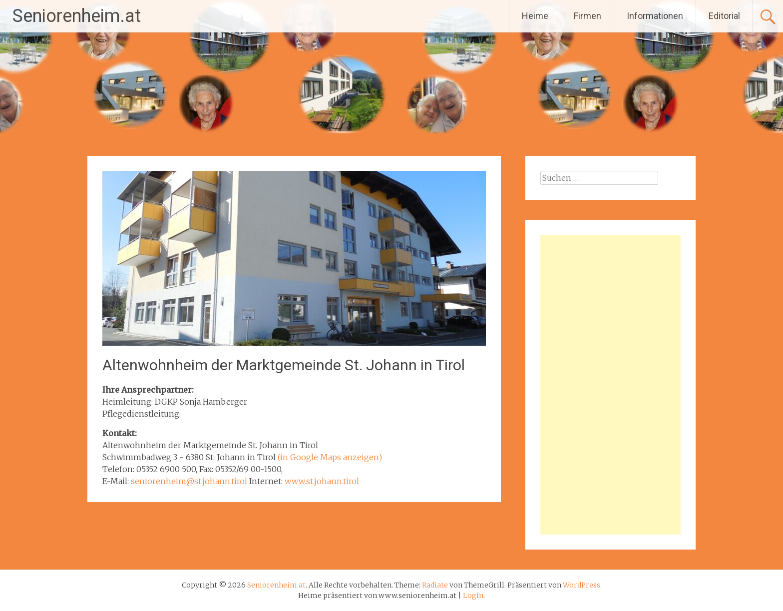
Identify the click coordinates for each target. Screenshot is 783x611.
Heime (535, 15)
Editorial (724, 15)
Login (473, 595)
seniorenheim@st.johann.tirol (189, 481)
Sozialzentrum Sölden (135, 528)
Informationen (655, 15)
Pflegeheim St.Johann (454, 528)
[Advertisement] (610, 385)
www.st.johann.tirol (322, 481)
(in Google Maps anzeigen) (330, 457)
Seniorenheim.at (76, 15)
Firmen (587, 15)
